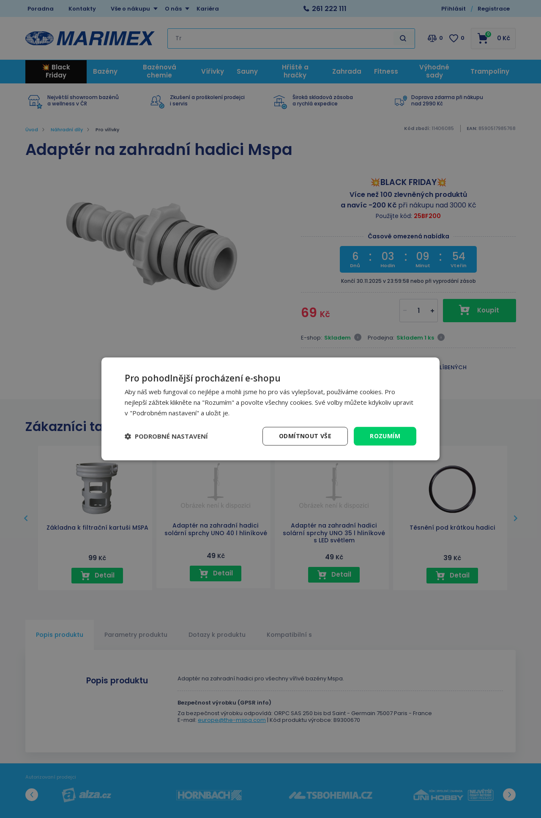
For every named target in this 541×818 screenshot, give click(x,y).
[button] (166, 436)
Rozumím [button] (385, 436)
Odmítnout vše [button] (305, 436)
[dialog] (270, 408)
